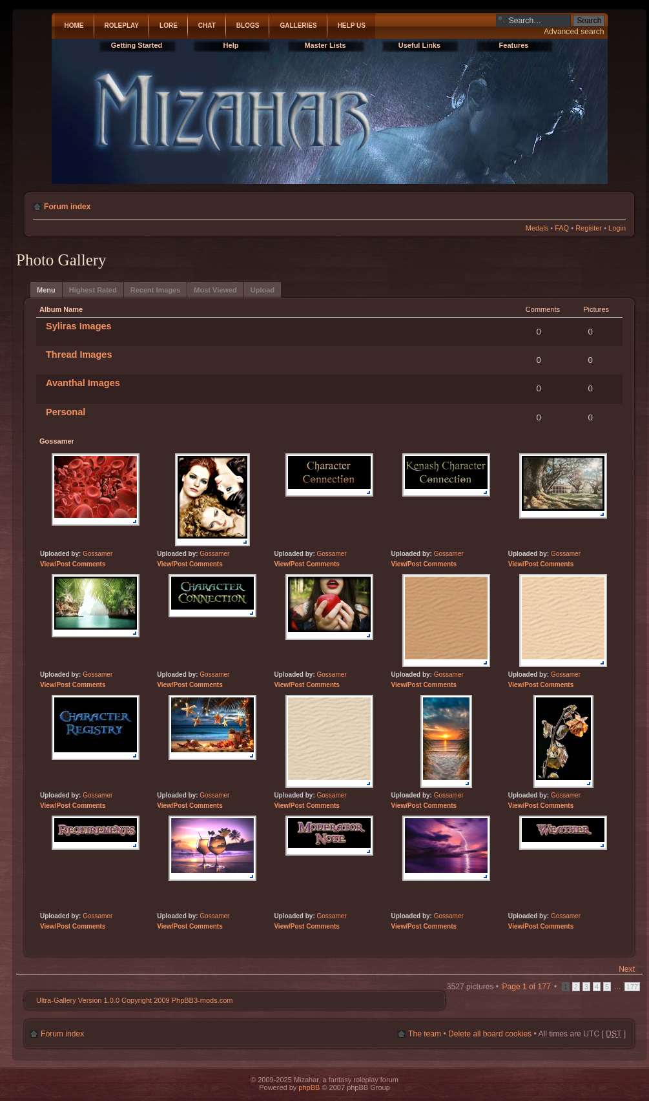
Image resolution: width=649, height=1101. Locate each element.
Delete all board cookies (489, 1033)
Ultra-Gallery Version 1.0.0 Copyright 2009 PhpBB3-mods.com (134, 1000)
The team (424, 1033)
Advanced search (574, 31)
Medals (537, 228)
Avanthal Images (83, 383)
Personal (65, 412)
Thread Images (79, 354)
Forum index (67, 206)
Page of (526, 986)
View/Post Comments (73, 564)
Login (617, 228)
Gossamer (97, 553)
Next (627, 969)
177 (632, 987)
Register (588, 228)
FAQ (562, 228)
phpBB (309, 1087)
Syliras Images (79, 326)
